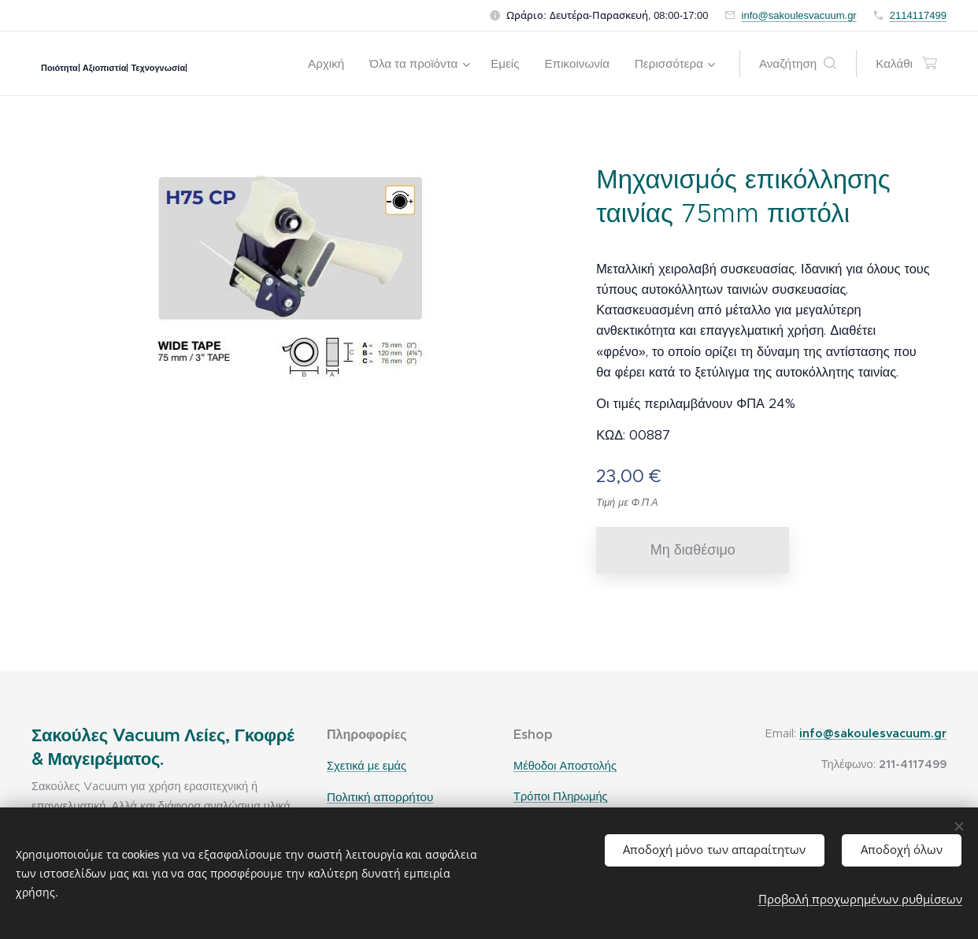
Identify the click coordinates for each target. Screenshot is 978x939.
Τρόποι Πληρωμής (560, 796)
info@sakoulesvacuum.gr (799, 15)
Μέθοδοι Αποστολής (565, 766)
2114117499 (918, 15)
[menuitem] (330, 64)
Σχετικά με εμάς (366, 766)
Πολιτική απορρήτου (380, 796)
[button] (797, 64)
